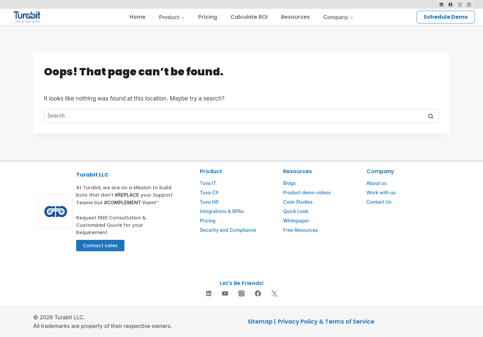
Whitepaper (296, 220)
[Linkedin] (441, 5)
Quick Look (295, 211)
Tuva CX (209, 192)
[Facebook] (450, 5)
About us (377, 183)
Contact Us (379, 202)
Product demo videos (307, 192)
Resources (295, 17)
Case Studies (298, 202)
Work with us (381, 192)
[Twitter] (274, 293)
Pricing (207, 17)
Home (137, 17)
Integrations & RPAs (222, 211)
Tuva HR (209, 202)
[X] (460, 5)
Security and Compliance (228, 230)
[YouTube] (225, 293)
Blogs (289, 183)
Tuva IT (208, 183)
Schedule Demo (446, 17)
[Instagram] (469, 5)
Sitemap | (262, 322)
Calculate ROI (249, 17)
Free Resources (300, 230)
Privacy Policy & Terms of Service (326, 322)
